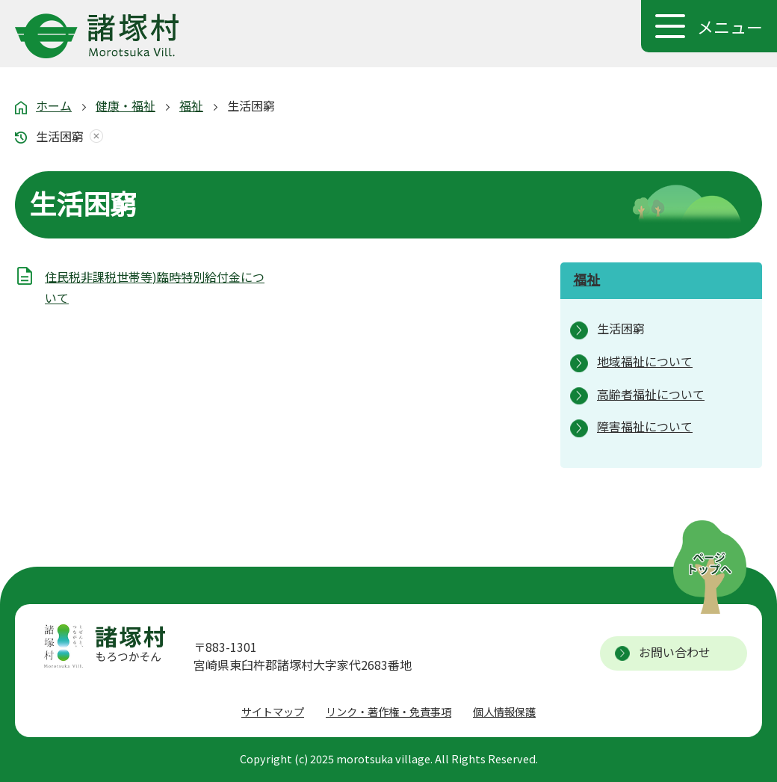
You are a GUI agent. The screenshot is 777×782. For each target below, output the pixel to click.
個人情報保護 (504, 711)
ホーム (54, 105)
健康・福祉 (125, 105)
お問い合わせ (675, 652)
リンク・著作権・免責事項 (388, 711)
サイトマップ (272, 711)
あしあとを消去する (93, 136)
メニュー (730, 26)
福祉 (191, 105)
